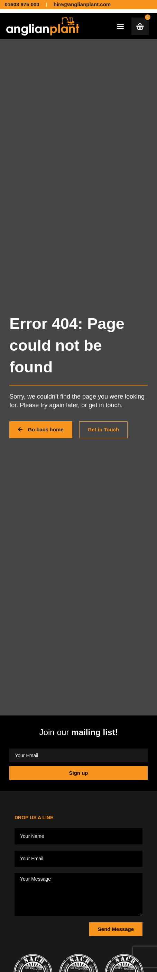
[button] (120, 26)
